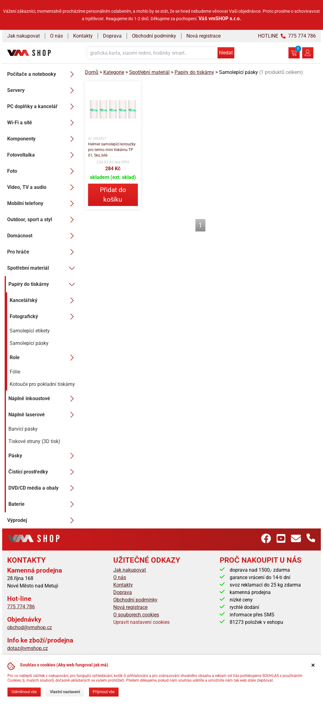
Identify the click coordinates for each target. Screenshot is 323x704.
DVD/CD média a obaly (42, 488)
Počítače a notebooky (42, 74)
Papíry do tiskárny (42, 284)
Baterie (42, 504)
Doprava (112, 36)
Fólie (15, 372)
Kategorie (113, 72)
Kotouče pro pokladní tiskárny (42, 384)
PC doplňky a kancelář (42, 106)
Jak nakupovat (23, 36)
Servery (42, 90)
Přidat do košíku (113, 194)
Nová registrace (203, 36)
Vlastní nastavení (65, 691)
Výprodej (42, 520)
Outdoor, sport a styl (42, 219)
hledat (226, 53)
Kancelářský (43, 300)
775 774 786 (21, 607)
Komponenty (42, 138)
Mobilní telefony (42, 203)
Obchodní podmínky (154, 36)
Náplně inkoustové (42, 398)
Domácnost (42, 235)
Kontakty (83, 36)
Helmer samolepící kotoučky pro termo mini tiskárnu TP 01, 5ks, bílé (112, 150)
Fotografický (43, 316)
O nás (56, 36)
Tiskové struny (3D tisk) (34, 441)
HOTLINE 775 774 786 (287, 36)
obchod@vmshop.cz (29, 627)
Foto (42, 171)
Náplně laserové (42, 414)
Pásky (42, 455)
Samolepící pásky (29, 343)
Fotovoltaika (42, 155)
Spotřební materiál (42, 268)
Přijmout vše (104, 691)
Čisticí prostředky (42, 472)
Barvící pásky (23, 429)
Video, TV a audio (42, 187)
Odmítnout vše (24, 691)
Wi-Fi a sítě (42, 122)
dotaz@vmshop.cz (27, 648)
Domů (91, 72)
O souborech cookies (136, 615)
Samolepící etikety (30, 331)
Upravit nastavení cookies (141, 622)
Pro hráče (42, 252)
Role (43, 357)
